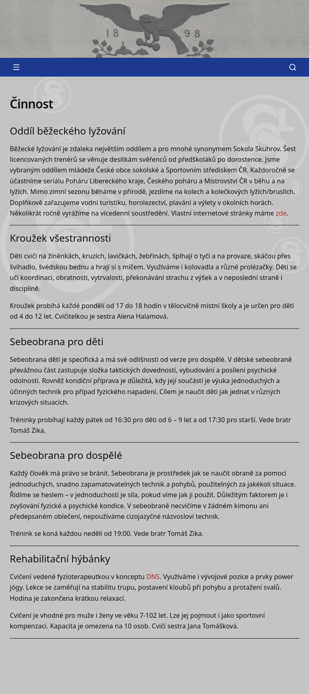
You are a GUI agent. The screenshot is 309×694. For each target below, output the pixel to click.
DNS (153, 576)
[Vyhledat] (292, 67)
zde (281, 213)
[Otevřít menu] (16, 67)
